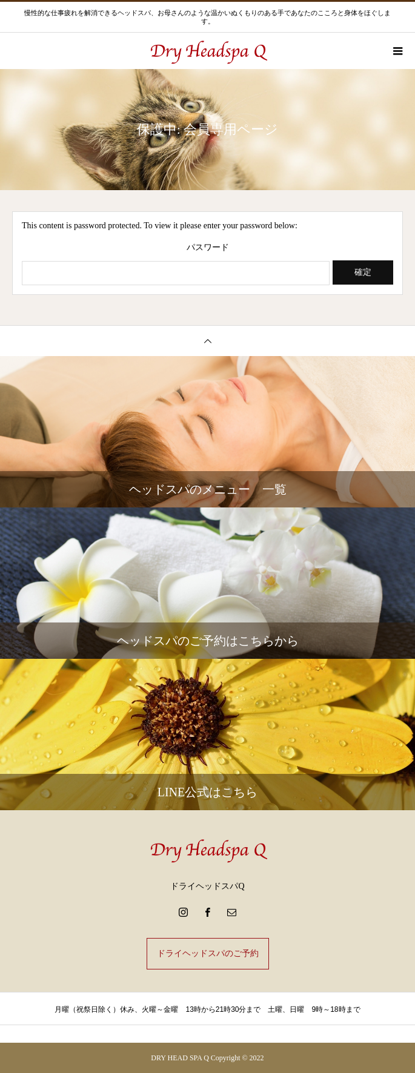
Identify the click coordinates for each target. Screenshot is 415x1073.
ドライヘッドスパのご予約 (208, 953)
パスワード (208, 247)
